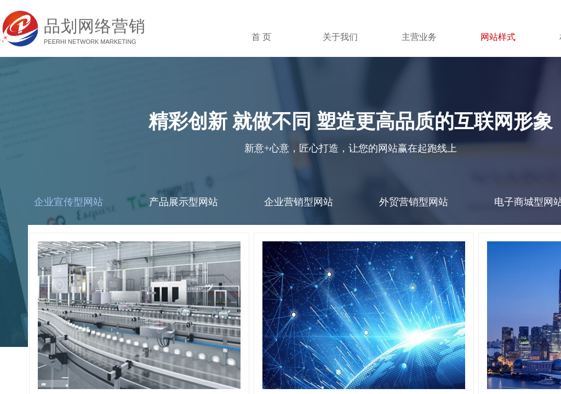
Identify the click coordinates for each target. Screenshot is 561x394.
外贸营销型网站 (413, 201)
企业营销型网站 (298, 201)
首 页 (261, 37)
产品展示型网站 (183, 201)
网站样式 (498, 37)
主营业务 (419, 37)
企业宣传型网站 (68, 201)
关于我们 (340, 37)
